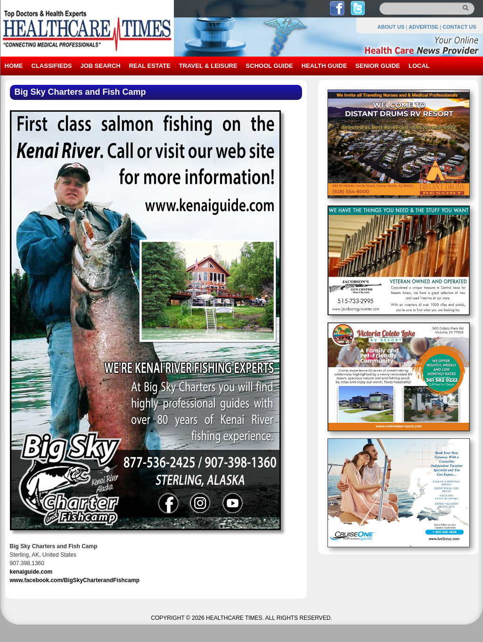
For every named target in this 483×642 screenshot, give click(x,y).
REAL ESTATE (150, 65)
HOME (14, 65)
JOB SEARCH (100, 65)
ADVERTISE (423, 27)
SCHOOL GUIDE (269, 65)
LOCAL (419, 65)
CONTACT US (459, 27)
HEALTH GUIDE (324, 65)
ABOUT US (390, 27)
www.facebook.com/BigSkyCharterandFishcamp (75, 580)
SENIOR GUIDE (377, 65)
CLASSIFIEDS (52, 65)
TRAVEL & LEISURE (208, 65)
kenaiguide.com (31, 571)
